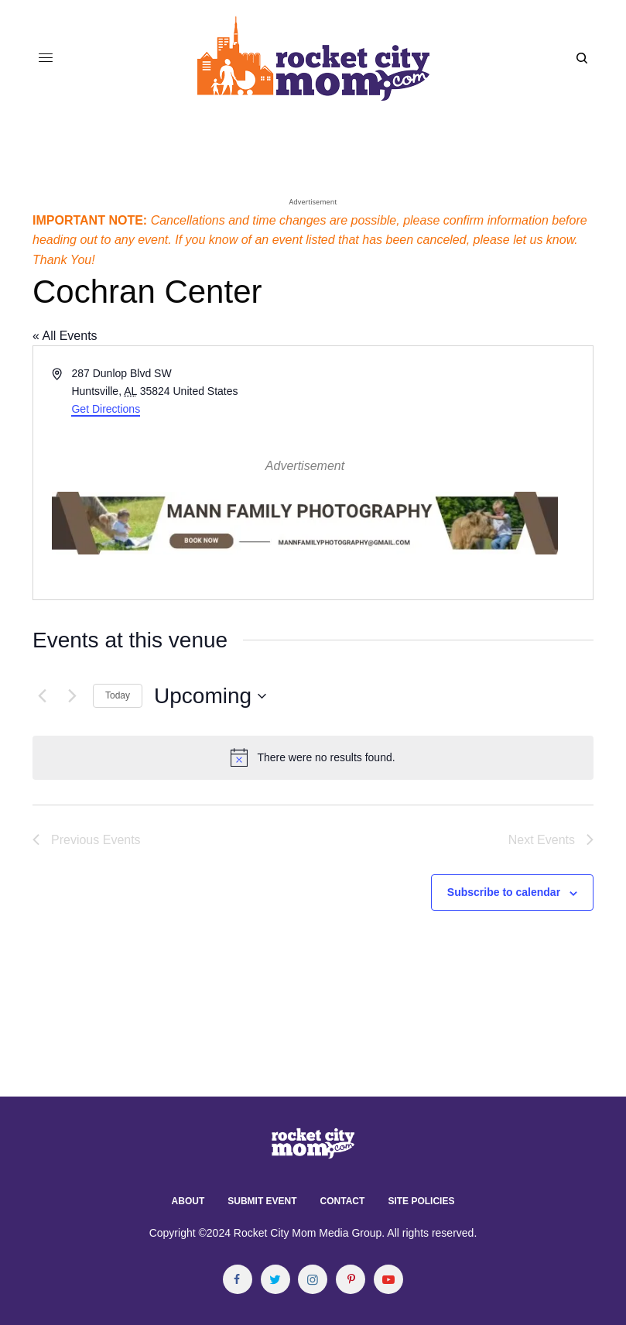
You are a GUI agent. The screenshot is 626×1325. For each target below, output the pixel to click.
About (188, 1201)
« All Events (64, 335)
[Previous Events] (41, 696)
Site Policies (421, 1201)
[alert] (313, 757)
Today (117, 695)
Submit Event (261, 1201)
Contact (342, 1201)
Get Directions (105, 409)
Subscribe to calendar (503, 892)
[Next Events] (72, 696)
